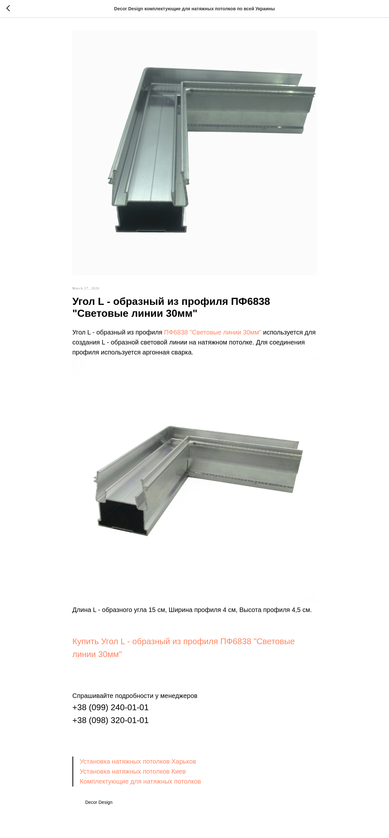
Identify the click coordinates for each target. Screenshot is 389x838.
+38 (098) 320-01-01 (110, 720)
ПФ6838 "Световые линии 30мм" (212, 332)
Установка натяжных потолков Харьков (138, 761)
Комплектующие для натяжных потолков (140, 781)
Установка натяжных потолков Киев (133, 771)
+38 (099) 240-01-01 (110, 707)
